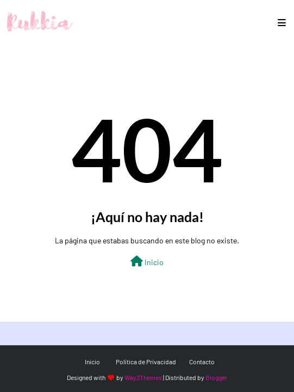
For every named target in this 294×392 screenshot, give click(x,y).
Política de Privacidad (146, 361)
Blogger (216, 377)
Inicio (147, 261)
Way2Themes (143, 377)
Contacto (202, 361)
